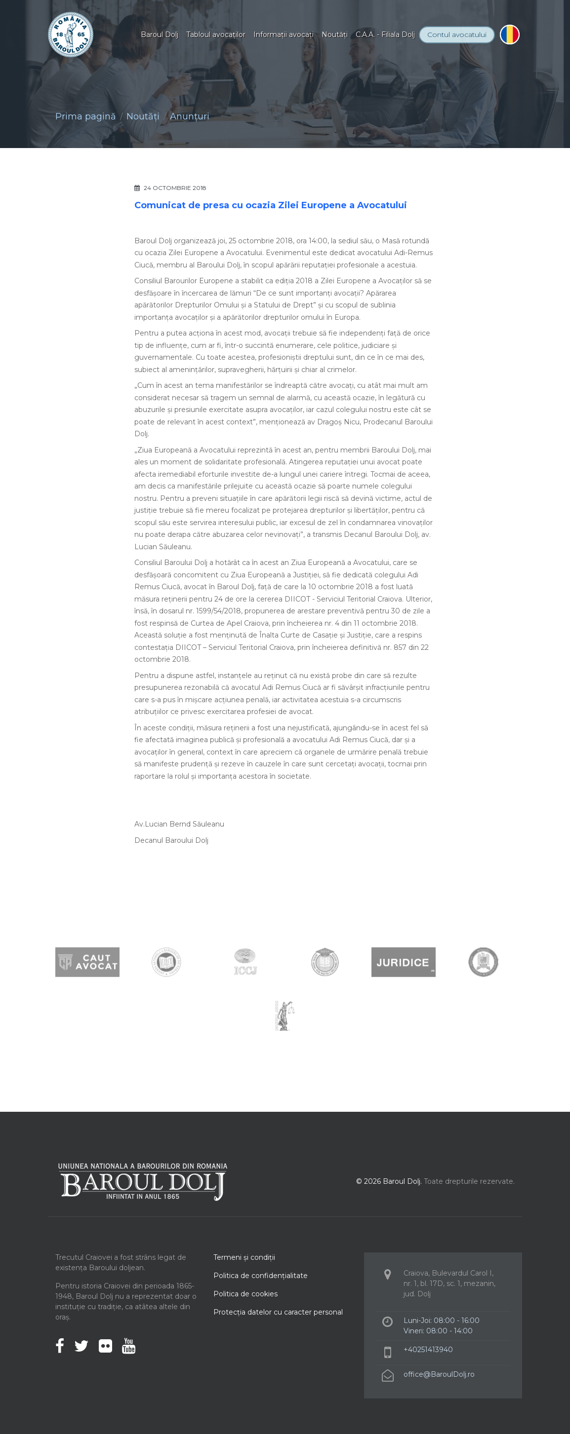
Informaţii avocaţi (283, 34)
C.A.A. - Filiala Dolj (385, 34)
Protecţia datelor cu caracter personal (278, 1312)
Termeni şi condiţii (244, 1257)
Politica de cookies (245, 1293)
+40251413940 (428, 1349)
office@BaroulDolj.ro (439, 1374)
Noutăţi (335, 34)
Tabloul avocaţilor (215, 34)
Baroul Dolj (159, 34)
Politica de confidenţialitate (260, 1275)
